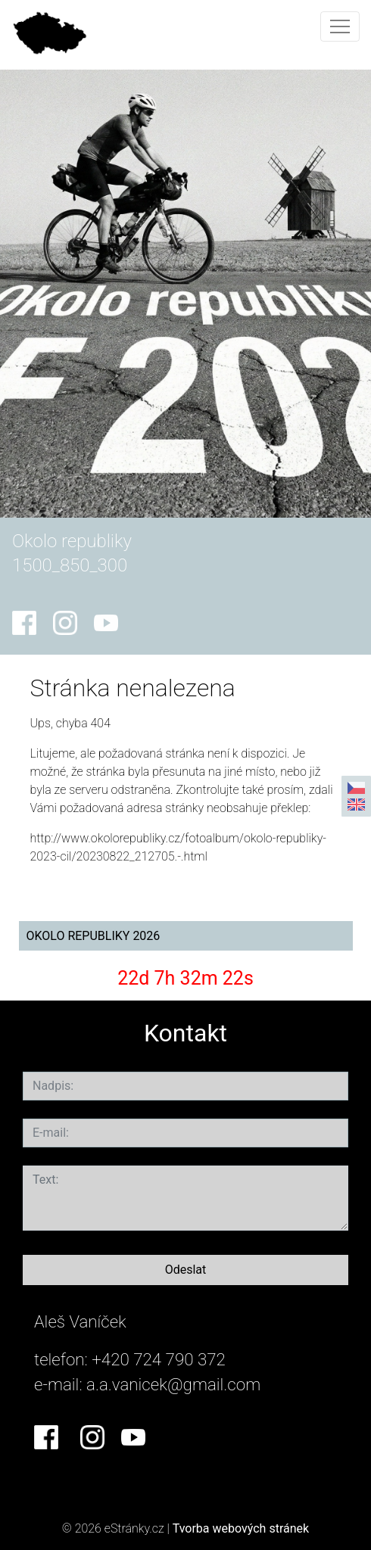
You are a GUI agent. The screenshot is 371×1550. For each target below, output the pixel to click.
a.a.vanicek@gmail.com (173, 1384)
